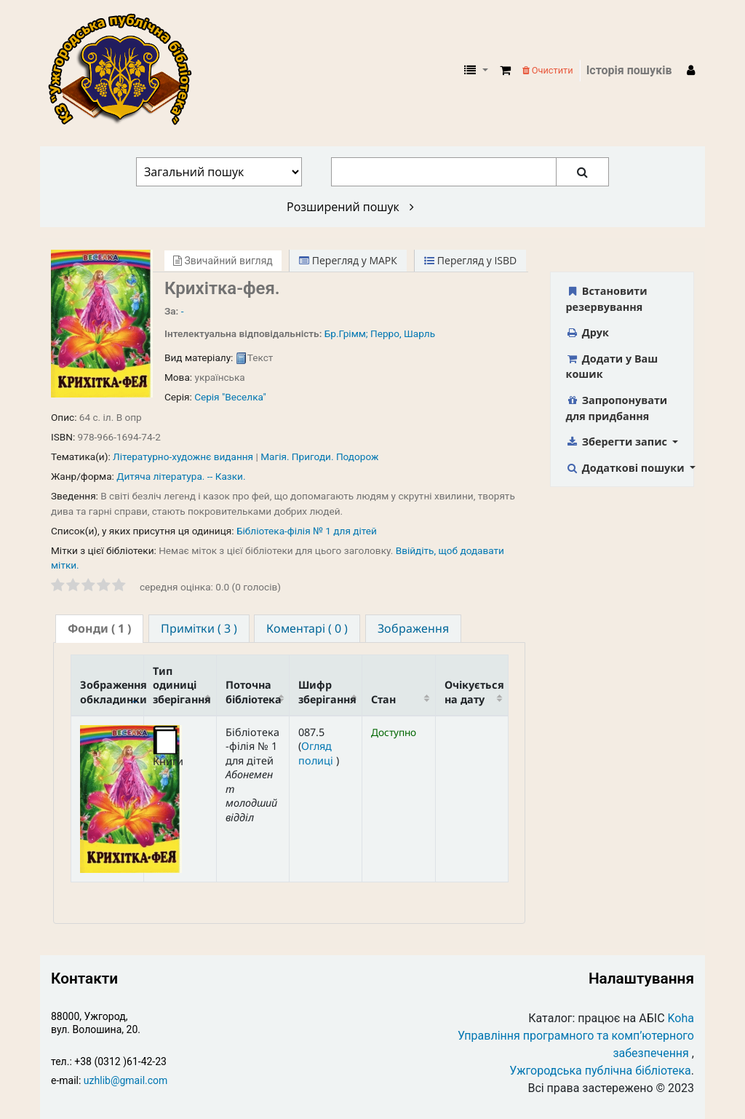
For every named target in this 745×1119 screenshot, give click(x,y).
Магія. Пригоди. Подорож (319, 456)
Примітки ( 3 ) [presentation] (199, 628)
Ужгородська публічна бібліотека (600, 1071)
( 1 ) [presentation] (99, 628)
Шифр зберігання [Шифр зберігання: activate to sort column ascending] (327, 691)
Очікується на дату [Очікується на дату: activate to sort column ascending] (474, 691)
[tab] (99, 628)
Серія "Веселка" (230, 397)
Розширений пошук (350, 207)
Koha (681, 1018)
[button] (505, 70)
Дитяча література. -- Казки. (180, 476)
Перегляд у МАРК (348, 260)
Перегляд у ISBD (470, 260)
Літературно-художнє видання (183, 456)
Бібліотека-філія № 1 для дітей (306, 531)
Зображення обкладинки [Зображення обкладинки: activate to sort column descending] (112, 691)
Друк (587, 332)
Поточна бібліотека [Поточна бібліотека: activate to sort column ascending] (254, 691)
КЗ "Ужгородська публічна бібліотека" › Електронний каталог (125, 70)
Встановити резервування (607, 299)
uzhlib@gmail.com (125, 1080)
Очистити (547, 70)
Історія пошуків (629, 70)
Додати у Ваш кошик (612, 366)
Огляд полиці (317, 753)
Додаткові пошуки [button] (627, 468)
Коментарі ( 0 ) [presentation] (307, 628)
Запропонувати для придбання (617, 408)
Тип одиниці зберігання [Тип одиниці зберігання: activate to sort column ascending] (182, 685)
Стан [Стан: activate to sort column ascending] (383, 699)
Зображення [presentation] (413, 628)
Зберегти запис (618, 441)
